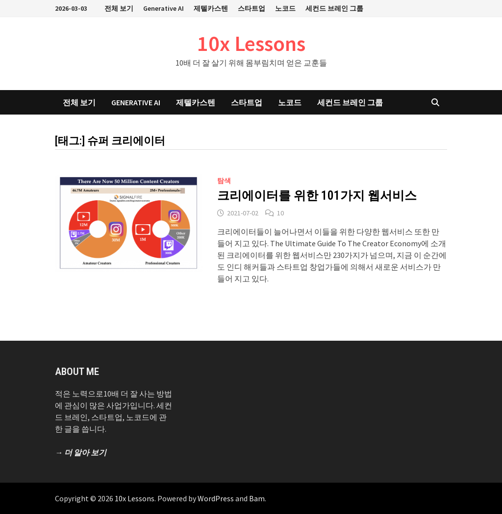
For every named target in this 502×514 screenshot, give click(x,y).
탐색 (224, 180)
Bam (257, 498)
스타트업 (251, 8)
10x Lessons (251, 43)
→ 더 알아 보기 (80, 452)
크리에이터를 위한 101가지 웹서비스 (317, 195)
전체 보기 (118, 8)
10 (280, 213)
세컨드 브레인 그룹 (334, 8)
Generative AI (163, 8)
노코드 (285, 8)
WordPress (216, 498)
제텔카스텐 (211, 8)
